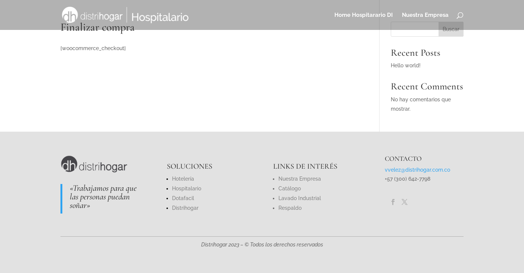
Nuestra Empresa (425, 15)
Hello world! (406, 65)
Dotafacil (183, 198)
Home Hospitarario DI (363, 15)
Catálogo (289, 188)
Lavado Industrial (299, 198)
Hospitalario (186, 188)
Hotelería (183, 179)
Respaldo (290, 208)
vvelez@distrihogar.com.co (417, 170)
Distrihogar (185, 208)
